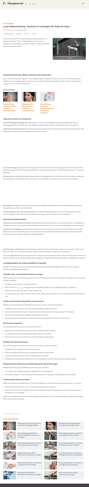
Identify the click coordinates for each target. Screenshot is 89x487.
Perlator (20, 287)
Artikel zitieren (9, 34)
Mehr (34, 34)
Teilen (27, 34)
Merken (19, 34)
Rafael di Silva (10, 30)
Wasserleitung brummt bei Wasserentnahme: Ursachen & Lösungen (47, 108)
